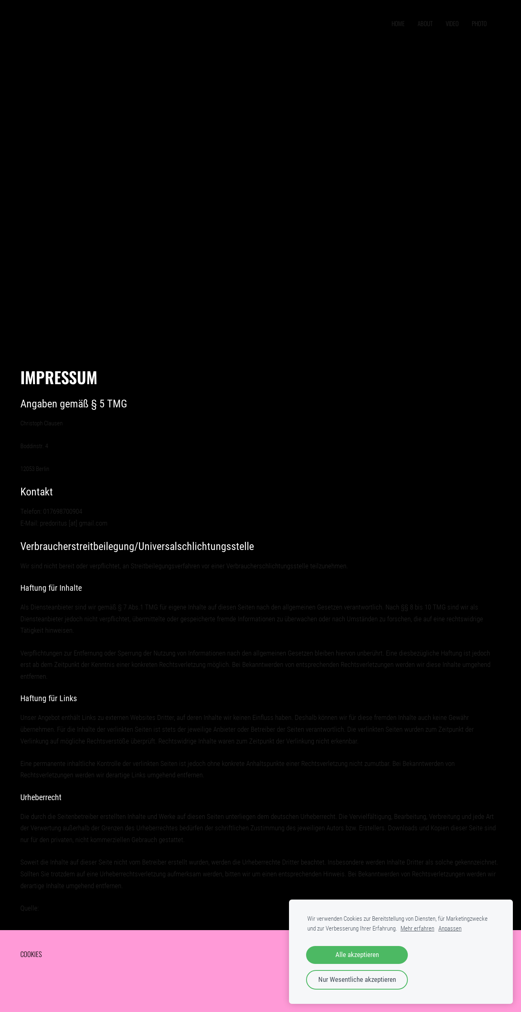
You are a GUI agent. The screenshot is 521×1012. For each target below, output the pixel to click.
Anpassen (450, 928)
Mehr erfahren (417, 928)
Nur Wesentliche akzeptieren (357, 979)
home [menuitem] (398, 23)
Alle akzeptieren (357, 955)
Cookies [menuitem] (31, 954)
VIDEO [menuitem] (452, 23)
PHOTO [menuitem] (479, 23)
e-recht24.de (57, 908)
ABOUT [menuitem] (425, 23)
